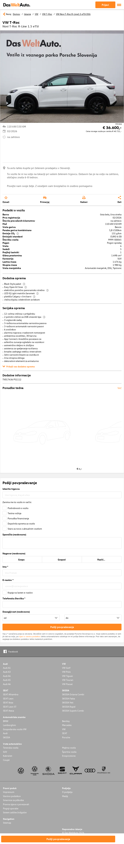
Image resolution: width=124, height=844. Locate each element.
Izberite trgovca (11, 488)
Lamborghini (9, 725)
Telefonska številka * (13, 598)
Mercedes (67, 725)
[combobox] (62, 495)
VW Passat (67, 684)
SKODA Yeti (67, 702)
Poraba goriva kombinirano (16, 230)
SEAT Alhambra (10, 694)
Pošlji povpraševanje (58, 839)
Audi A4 (7, 675)
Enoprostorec (69, 755)
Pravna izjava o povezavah (16, 804)
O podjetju (67, 792)
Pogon (5, 242)
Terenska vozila (10, 747)
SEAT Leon (8, 698)
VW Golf (66, 667)
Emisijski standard (12, 236)
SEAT (64, 733)
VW (64, 729)
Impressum (8, 792)
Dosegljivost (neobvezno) (16, 611)
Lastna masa (9, 261)
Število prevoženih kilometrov (18, 220)
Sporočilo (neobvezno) (14, 534)
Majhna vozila (69, 747)
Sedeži (6, 249)
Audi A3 (7, 671)
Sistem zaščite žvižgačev (15, 812)
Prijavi (105, 4)
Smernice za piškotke (13, 800)
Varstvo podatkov (12, 796)
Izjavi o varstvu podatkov (30, 636)
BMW (5, 721)
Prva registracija (11, 217)
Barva (5, 214)
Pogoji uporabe (10, 808)
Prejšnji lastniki (10, 252)
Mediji (65, 796)
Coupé (6, 759)
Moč (4, 223)
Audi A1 (7, 667)
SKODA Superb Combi (73, 710)
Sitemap (7, 822)
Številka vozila (10, 239)
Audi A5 (7, 679)
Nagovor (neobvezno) (13, 553)
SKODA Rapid (68, 706)
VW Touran (67, 679)
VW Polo (66, 671)
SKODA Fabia (68, 698)
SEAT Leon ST (9, 706)
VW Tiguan (67, 675)
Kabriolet (7, 755)
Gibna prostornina (12, 255)
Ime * (5, 566)
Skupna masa (9, 264)
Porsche (66, 737)
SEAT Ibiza (8, 702)
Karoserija (7, 258)
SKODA (6, 737)
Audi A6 (7, 684)
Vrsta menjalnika (11, 268)
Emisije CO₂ (10, 233)
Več (120, 388)
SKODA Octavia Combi (73, 694)
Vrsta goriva (9, 227)
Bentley (66, 721)
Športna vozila (69, 751)
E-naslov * (7, 580)
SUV (5, 751)
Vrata (5, 246)
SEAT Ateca (8, 710)
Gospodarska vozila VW (14, 729)
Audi (5, 733)
